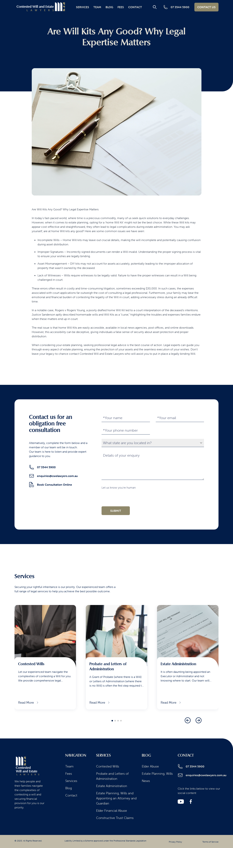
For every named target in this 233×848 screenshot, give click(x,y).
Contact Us (206, 7)
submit (115, 510)
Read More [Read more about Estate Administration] (171, 702)
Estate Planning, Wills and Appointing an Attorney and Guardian (116, 798)
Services (82, 7)
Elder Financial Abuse (111, 810)
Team (97, 7)
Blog (109, 7)
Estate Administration (111, 786)
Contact (135, 7)
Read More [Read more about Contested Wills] (28, 702)
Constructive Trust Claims (115, 818)
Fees (120, 7)
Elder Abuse (150, 766)
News (146, 781)
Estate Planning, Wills (157, 773)
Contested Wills (107, 766)
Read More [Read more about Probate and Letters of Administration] (99, 702)
